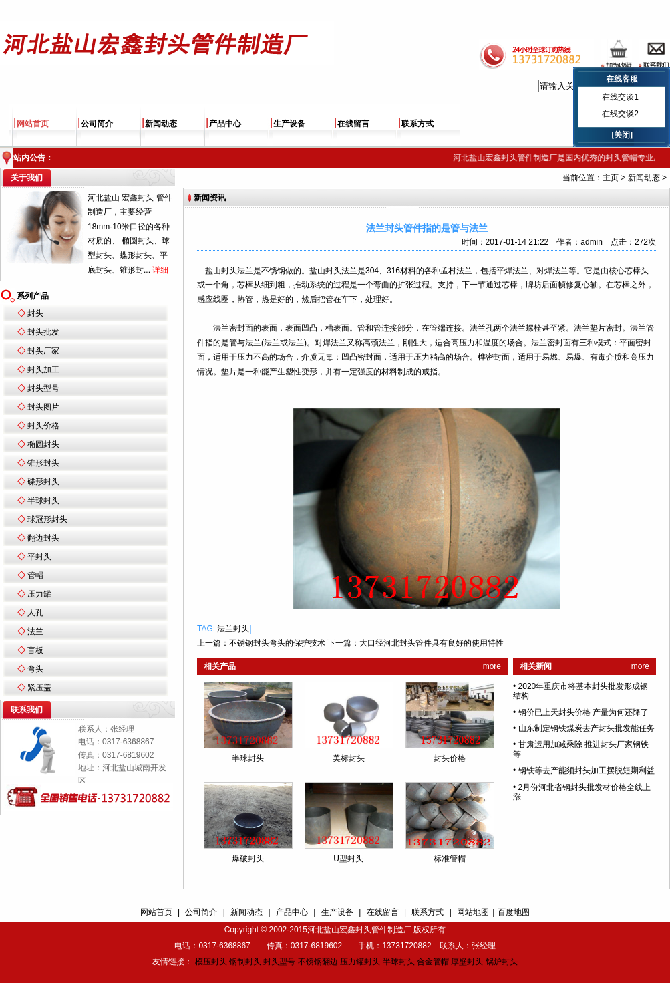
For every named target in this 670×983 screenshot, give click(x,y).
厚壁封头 (467, 961)
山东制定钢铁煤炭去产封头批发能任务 (586, 728)
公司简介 (97, 123)
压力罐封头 (360, 961)
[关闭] (622, 135)
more (492, 666)
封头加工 (43, 369)
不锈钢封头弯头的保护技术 (277, 643)
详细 (160, 270)
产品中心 (225, 123)
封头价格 (43, 425)
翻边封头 (43, 538)
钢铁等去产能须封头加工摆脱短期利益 (586, 770)
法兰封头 (233, 629)
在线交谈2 (620, 113)
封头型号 (43, 388)
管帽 (35, 575)
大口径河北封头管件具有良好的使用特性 (431, 643)
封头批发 (43, 332)
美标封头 (349, 758)
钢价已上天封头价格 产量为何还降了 (583, 712)
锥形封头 (43, 463)
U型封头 (348, 858)
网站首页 (33, 123)
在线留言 (353, 123)
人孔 (35, 612)
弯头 (35, 669)
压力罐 (39, 594)
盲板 (35, 650)
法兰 (35, 631)
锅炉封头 (502, 961)
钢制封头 (245, 961)
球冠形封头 (47, 519)
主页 (611, 177)
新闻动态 (161, 123)
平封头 (39, 556)
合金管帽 (433, 961)
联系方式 (417, 123)
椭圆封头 (43, 444)
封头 (35, 313)
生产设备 (289, 123)
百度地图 (514, 912)
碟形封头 (43, 481)
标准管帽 (450, 858)
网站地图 (473, 912)
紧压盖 (39, 687)
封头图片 (43, 407)
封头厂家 (43, 351)
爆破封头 (248, 858)
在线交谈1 (620, 97)
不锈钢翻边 (318, 961)
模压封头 (211, 961)
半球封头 (43, 500)
